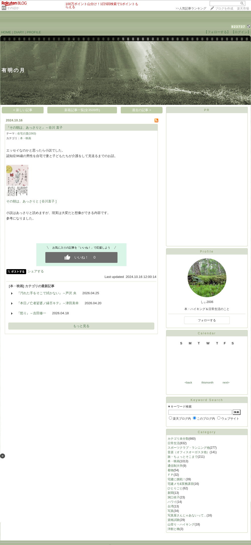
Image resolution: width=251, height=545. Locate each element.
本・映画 (25, 138)
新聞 (171, 493)
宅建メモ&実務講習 (181, 484)
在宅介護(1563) (26, 133)
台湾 (171, 506)
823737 (238, 27)
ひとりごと (175, 488)
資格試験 (174, 520)
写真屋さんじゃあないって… (187, 515)
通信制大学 (175, 466)
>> (191, 8)
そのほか (13, 8)
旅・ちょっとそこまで (183, 456)
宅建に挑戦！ (177, 479)
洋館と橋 (174, 529)
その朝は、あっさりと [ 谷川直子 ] (31, 201)
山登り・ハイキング (181, 524)
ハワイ (172, 502)
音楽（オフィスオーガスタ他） (189, 452)
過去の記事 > (141, 110)
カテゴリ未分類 (178, 438)
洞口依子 (174, 497)
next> (226, 382)
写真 (171, 511)
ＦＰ (171, 475)
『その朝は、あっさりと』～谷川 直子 (34, 127)
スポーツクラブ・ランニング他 (189, 447)
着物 (171, 470)
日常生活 (174, 443)
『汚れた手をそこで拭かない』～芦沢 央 (46, 293)
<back (188, 382)
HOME (6, 32)
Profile (207, 251)
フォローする (207, 320)
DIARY (19, 32)
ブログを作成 (224, 8)
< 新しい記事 (23, 110)
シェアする (36, 271)
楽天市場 (243, 8)
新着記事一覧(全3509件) (82, 110)
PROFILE (34, 32)
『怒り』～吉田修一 (31, 313)
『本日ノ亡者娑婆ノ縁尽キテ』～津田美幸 (48, 303)
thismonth (207, 382)
